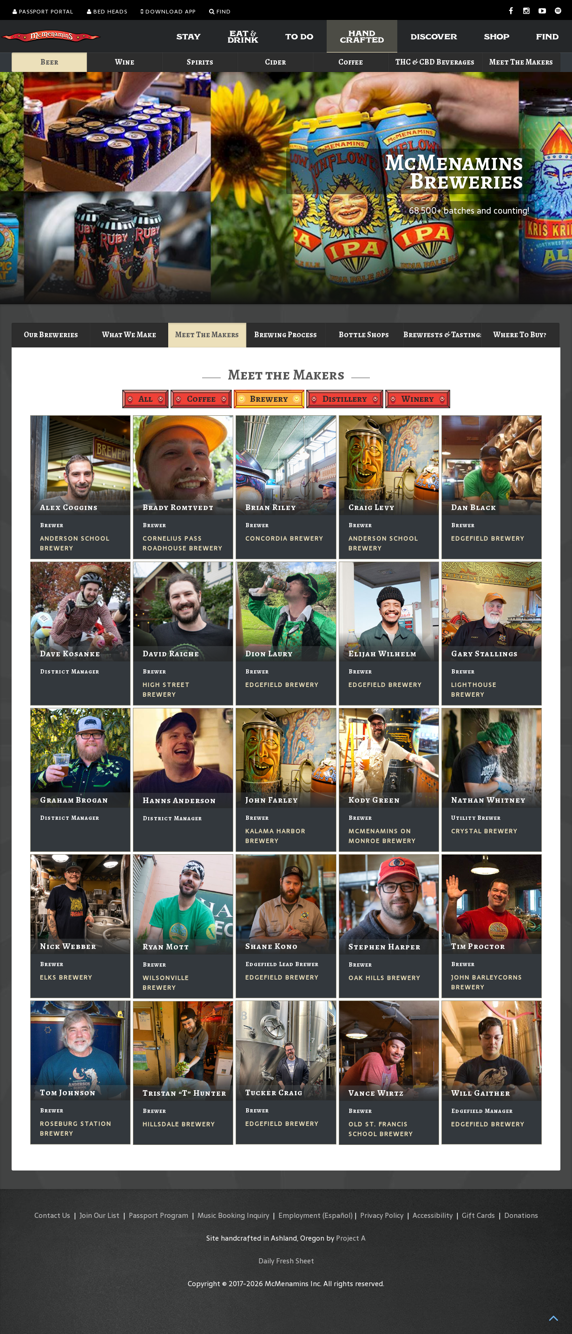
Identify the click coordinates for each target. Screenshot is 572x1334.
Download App (168, 11)
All (145, 398)
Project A (351, 1238)
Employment (299, 1215)
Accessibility (433, 1215)
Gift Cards (478, 1215)
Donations (521, 1215)
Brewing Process (285, 334)
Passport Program (158, 1215)
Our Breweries (51, 334)
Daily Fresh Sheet (286, 1261)
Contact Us (52, 1215)
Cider (275, 62)
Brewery (269, 398)
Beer (49, 62)
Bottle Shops (364, 334)
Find (220, 11)
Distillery (344, 398)
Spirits (200, 62)
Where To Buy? (519, 334)
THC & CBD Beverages (434, 62)
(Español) (337, 1215)
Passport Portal (43, 11)
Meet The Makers (521, 62)
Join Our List (99, 1215)
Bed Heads (107, 11)
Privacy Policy (381, 1215)
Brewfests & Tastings (442, 334)
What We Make (129, 334)
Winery (417, 398)
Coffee (350, 62)
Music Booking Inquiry (233, 1215)
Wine (124, 62)
